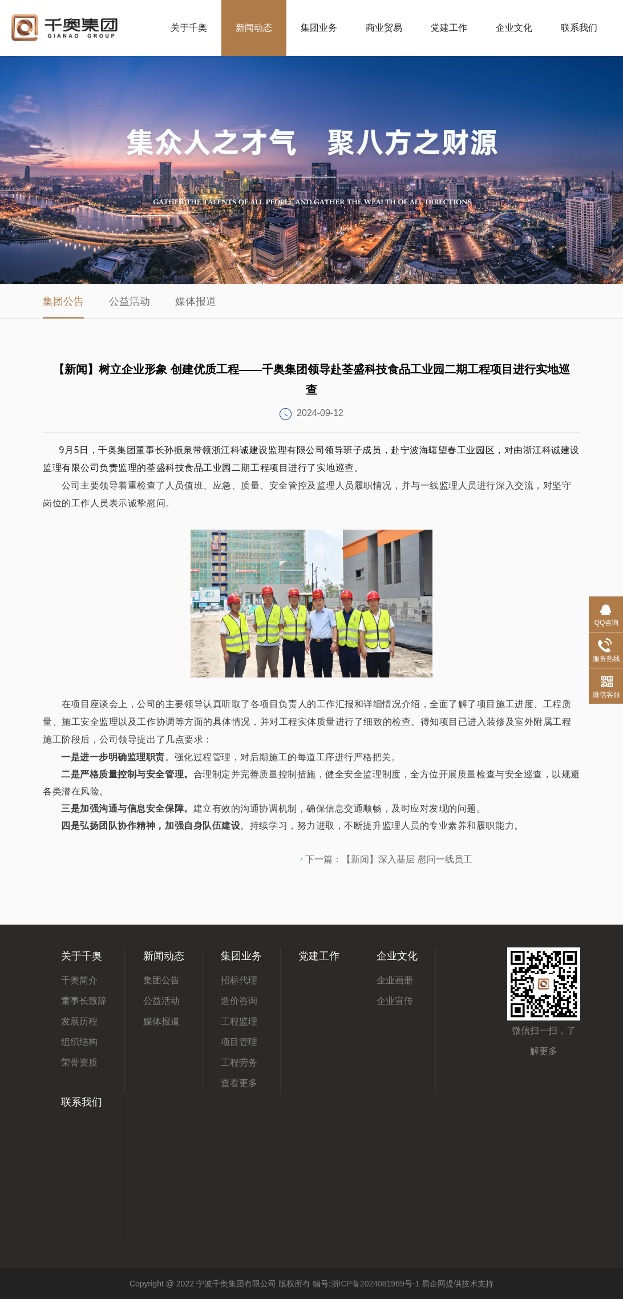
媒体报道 (195, 301)
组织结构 (79, 1042)
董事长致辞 (84, 1001)
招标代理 (239, 980)
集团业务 (319, 28)
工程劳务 (239, 1062)
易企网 (434, 1283)
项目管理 (239, 1042)
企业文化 (514, 28)
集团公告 (63, 301)
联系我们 (579, 28)
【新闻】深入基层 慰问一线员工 (407, 859)
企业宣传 (395, 1001)
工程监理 (239, 1021)
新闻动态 (254, 28)
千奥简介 (79, 980)
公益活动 (129, 301)
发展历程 (79, 1021)
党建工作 (449, 28)
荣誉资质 (79, 1062)
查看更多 (239, 1083)
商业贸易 (384, 28)
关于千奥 (189, 28)
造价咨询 (239, 1001)
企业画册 (395, 980)
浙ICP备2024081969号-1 (375, 1283)
